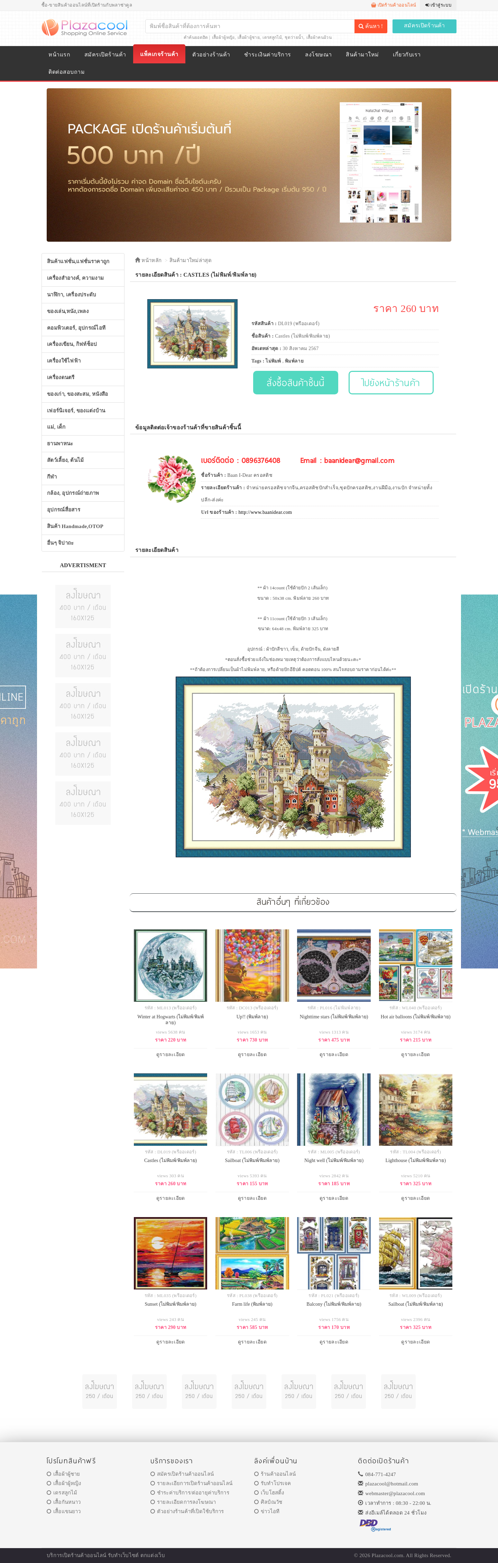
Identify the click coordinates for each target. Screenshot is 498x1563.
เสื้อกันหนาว (64, 1502)
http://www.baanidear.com (265, 512)
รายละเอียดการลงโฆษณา (183, 1502)
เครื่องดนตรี (61, 377)
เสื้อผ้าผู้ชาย (249, 37)
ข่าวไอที (266, 1511)
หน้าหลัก (148, 260)
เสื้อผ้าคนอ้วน (319, 37)
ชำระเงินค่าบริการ (267, 54)
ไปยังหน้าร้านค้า (391, 382)
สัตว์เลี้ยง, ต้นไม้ (65, 460)
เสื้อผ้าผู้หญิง (223, 37)
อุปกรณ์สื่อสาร (63, 509)
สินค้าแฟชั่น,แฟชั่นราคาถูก (78, 261)
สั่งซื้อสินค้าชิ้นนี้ (295, 382)
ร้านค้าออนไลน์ (275, 1474)
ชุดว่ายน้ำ (294, 37)
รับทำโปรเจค (272, 1483)
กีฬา (52, 477)
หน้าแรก (59, 54)
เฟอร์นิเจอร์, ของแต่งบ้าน (76, 410)
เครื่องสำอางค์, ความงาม (75, 278)
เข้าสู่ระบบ (438, 5)
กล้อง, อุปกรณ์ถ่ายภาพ (73, 493)
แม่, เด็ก (56, 427)
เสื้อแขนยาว (64, 1511)
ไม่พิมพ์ (273, 361)
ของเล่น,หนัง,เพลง (68, 311)
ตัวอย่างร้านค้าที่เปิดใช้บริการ (187, 1511)
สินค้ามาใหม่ (362, 54)
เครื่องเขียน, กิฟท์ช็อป (72, 344)
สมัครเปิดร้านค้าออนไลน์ (182, 1474)
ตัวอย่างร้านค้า (211, 54)
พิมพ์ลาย (294, 361)
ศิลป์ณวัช (268, 1502)
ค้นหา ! (371, 26)
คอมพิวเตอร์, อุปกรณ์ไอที (76, 328)
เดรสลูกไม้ (272, 37)
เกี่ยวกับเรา (407, 54)
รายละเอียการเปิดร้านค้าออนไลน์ (191, 1483)
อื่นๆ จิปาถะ (60, 543)
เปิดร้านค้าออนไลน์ (393, 5)
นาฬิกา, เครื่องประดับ (71, 294)
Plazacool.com (388, 1555)
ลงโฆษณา (318, 54)
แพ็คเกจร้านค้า (159, 54)
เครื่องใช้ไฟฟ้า (64, 361)
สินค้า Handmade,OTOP (75, 526)
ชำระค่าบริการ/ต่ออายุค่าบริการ (189, 1492)
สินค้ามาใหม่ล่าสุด (190, 260)
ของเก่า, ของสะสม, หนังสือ (77, 394)
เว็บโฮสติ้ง (269, 1492)
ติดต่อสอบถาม (66, 72)
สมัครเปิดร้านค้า (424, 25)
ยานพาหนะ (60, 443)
